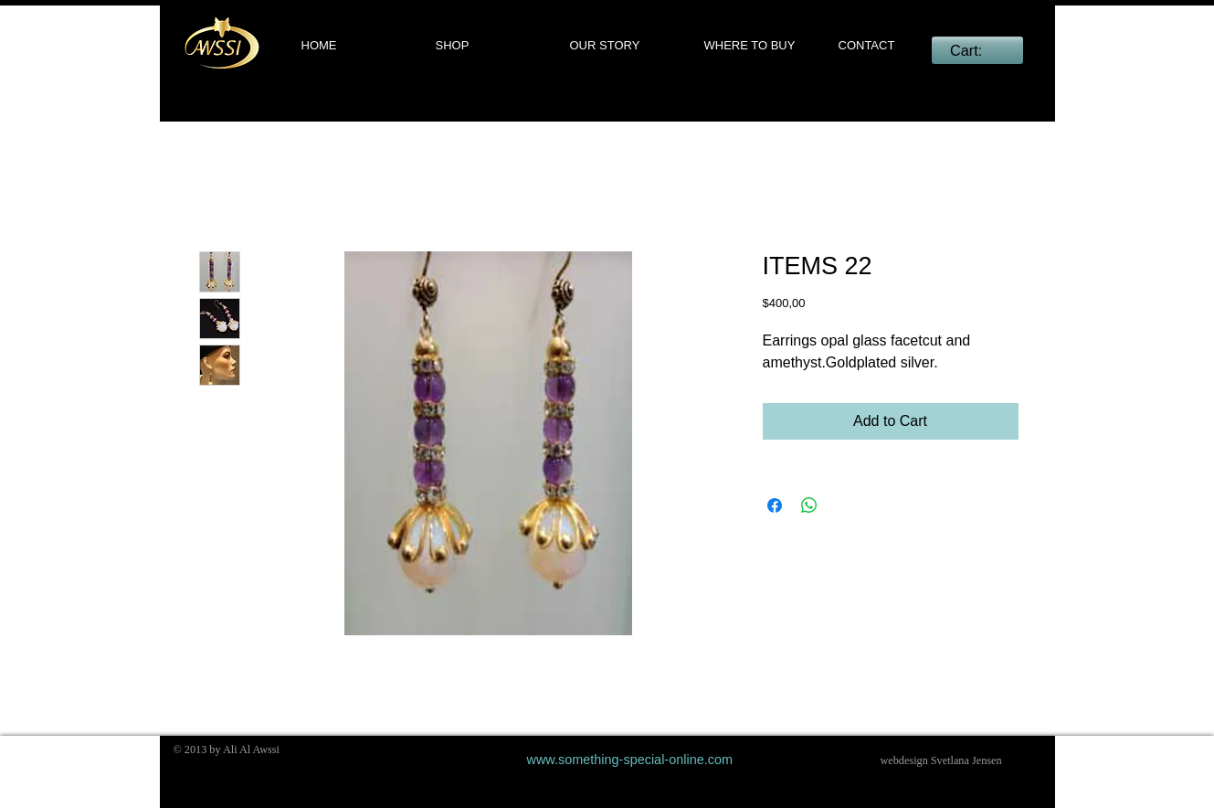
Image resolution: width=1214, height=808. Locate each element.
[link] (977, 50)
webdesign (904, 760)
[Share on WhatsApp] (809, 505)
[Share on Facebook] (775, 505)
